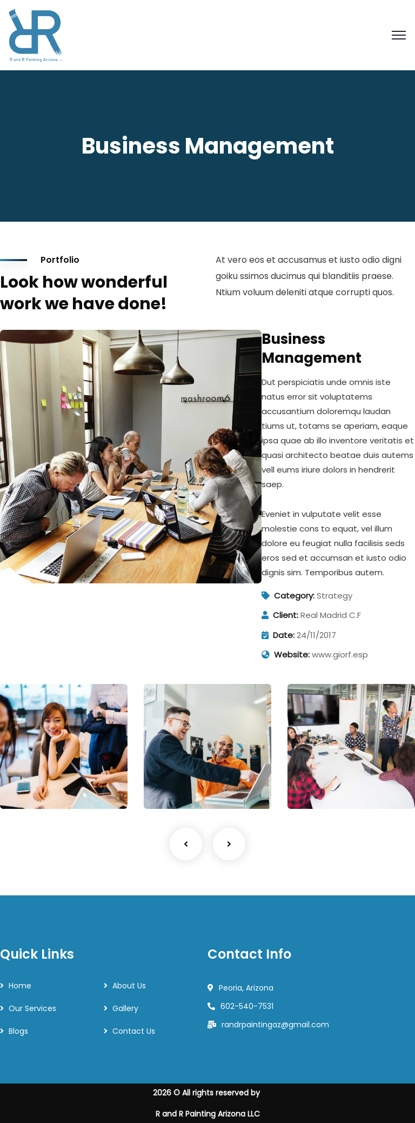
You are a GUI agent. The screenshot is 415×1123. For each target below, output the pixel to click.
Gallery (125, 1008)
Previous (186, 844)
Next (229, 844)
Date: (283, 635)
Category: (294, 595)
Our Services (32, 1008)
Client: (285, 615)
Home (20, 985)
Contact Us (133, 1031)
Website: (292, 654)
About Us (129, 985)
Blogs (18, 1031)
